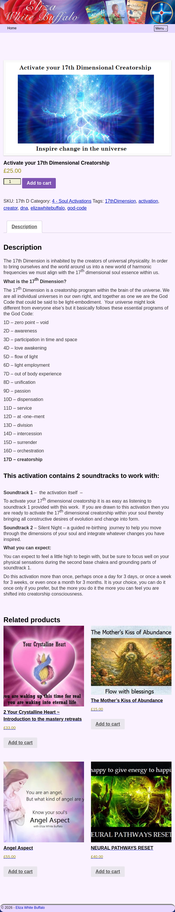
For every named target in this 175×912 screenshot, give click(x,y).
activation (148, 201)
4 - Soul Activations (72, 201)
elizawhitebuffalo (48, 208)
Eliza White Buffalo (30, 908)
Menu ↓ (161, 28)
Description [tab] (24, 226)
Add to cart (39, 183)
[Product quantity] (12, 181)
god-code (77, 208)
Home (12, 28)
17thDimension (120, 201)
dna (24, 208)
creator (10, 208)
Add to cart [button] (20, 742)
